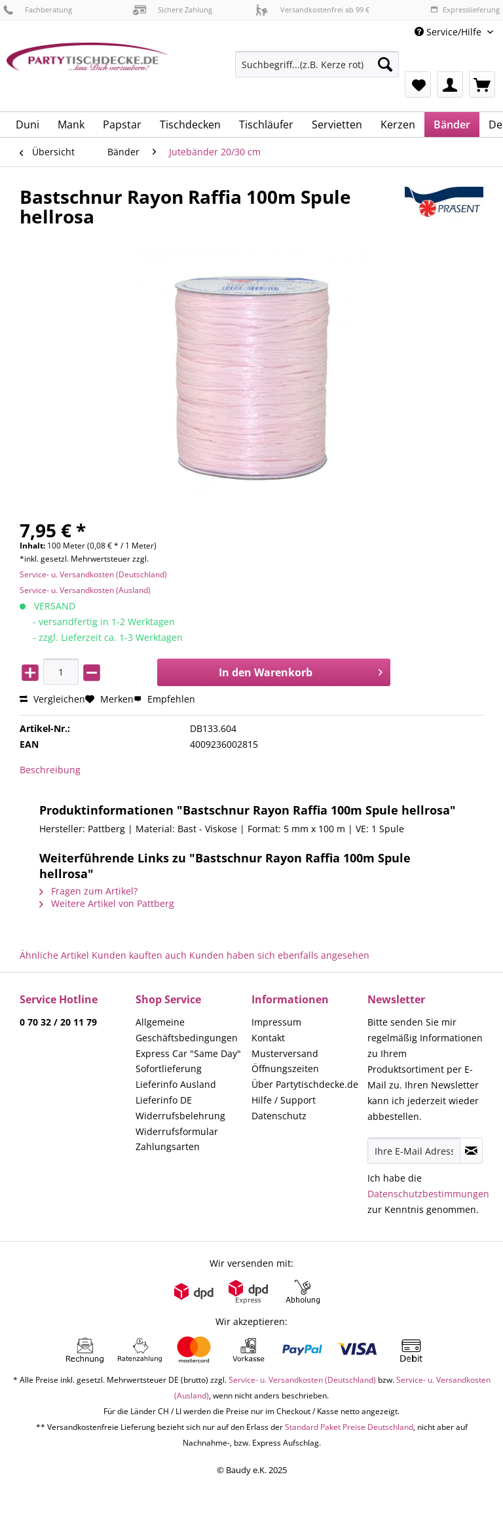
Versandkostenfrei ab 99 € (312, 9)
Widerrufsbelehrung (180, 1115)
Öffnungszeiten (285, 1068)
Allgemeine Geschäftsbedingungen (187, 1030)
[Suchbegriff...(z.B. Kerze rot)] (317, 64)
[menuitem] (317, 70)
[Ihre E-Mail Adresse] (413, 1151)
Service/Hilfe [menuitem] (449, 32)
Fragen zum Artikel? (88, 891)
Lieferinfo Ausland (176, 1084)
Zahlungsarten (168, 1146)
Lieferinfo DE (164, 1100)
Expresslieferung (465, 9)
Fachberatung (37, 9)
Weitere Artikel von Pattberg (106, 903)
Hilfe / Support (284, 1100)
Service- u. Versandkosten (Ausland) (85, 590)
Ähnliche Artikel (54, 955)
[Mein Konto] (450, 84)
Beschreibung (50, 769)
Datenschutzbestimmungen (428, 1193)
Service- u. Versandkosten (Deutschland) (93, 574)
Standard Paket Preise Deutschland (349, 1427)
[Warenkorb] (482, 84)
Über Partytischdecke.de (305, 1084)
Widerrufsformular (177, 1131)
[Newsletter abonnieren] (471, 1151)
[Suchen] (385, 64)
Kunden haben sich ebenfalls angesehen (279, 955)
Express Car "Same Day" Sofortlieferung (188, 1061)
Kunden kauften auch (139, 955)
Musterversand (285, 1053)
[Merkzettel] (418, 84)
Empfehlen (164, 699)
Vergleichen (52, 699)
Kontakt (268, 1037)
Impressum (276, 1022)
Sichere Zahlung (172, 9)
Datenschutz (279, 1115)
